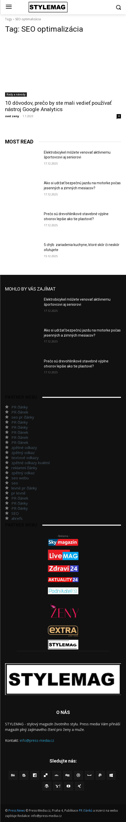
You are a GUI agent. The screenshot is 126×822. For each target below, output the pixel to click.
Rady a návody (16, 94)
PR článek (19, 412)
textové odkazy (25, 457)
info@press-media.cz (37, 740)
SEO (15, 513)
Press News (16, 810)
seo (14, 482)
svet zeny (12, 116)
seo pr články (22, 417)
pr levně (18, 493)
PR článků (85, 810)
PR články (19, 406)
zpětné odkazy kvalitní (30, 462)
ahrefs (17, 518)
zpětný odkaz (23, 452)
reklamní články (24, 467)
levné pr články (24, 487)
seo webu (20, 477)
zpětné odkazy (24, 447)
